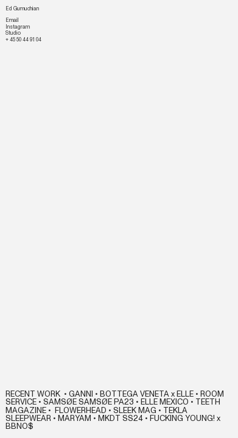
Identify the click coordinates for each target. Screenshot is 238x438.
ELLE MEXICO (165, 402)
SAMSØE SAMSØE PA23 (88, 402)
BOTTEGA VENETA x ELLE (147, 394)
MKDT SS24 (120, 418)
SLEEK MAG (134, 410)
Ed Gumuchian (22, 8)
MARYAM (74, 418)
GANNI (81, 394)
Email (12, 20)
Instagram (17, 26)
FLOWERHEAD (81, 410)
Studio (13, 32)
